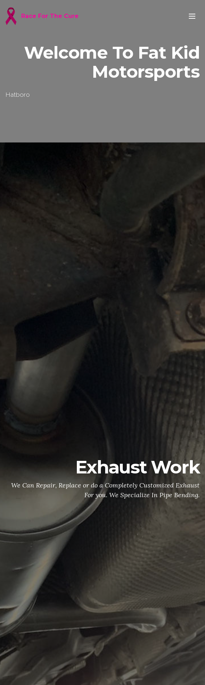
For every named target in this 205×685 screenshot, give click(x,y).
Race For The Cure (50, 16)
